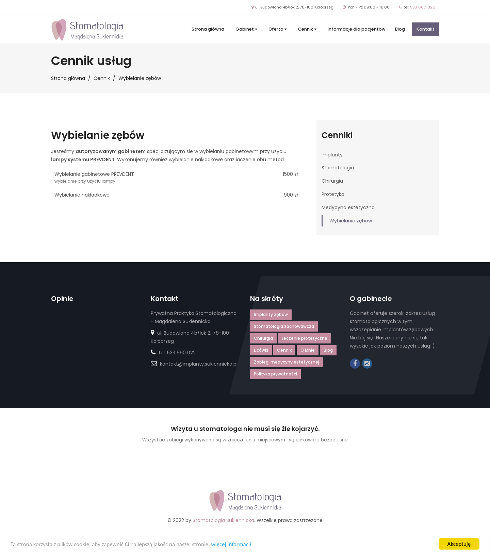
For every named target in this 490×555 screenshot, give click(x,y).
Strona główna (208, 29)
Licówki (261, 350)
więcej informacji (231, 545)
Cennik (307, 29)
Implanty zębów (271, 314)
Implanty (332, 154)
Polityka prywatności (275, 374)
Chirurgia (332, 181)
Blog (400, 29)
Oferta (277, 29)
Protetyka (333, 194)
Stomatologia (338, 167)
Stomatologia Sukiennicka (223, 520)
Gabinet (246, 29)
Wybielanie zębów (350, 220)
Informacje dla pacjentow (356, 29)
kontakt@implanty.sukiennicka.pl (199, 363)
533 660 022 (422, 7)
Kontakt (425, 29)
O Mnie (307, 350)
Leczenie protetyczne (304, 338)
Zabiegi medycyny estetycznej (286, 362)
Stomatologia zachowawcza (284, 326)
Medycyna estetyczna (348, 207)
